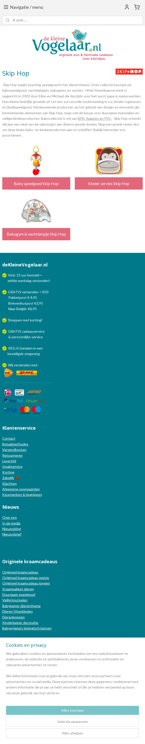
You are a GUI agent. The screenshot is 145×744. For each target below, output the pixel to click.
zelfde (12, 280)
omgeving (32, 354)
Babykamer (11, 606)
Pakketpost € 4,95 (20, 297)
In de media (11, 523)
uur (23, 275)
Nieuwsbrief (11, 534)
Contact (8, 438)
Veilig (7, 600)
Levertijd (9, 461)
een (40, 348)
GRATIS (15, 331)
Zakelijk (8, 478)
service (37, 337)
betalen (26, 348)
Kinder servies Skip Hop (108, 183)
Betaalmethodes (15, 444)
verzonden (40, 280)
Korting (8, 472)
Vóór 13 (14, 275)
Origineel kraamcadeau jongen (26, 583)
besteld (33, 275)
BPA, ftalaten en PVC (95, 118)
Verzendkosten (14, 449)
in (34, 348)
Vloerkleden (23, 611)
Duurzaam (10, 594)
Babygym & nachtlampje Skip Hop (36, 234)
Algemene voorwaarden (21, 489)
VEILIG (14, 348)
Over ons (9, 517)
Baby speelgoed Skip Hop (36, 183)
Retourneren (12, 455)
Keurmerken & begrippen (22, 494)
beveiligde (16, 354)
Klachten (9, 483)
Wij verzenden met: (23, 365)
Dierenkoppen (13, 617)
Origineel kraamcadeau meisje (25, 578)
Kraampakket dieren (18, 589)
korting (35, 320)
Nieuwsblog (11, 529)
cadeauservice (33, 331)
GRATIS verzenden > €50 (28, 292)
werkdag (24, 280)
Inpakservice (12, 466)
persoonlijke (21, 337)
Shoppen (15, 320)
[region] (72, 675)
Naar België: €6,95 (22, 309)
